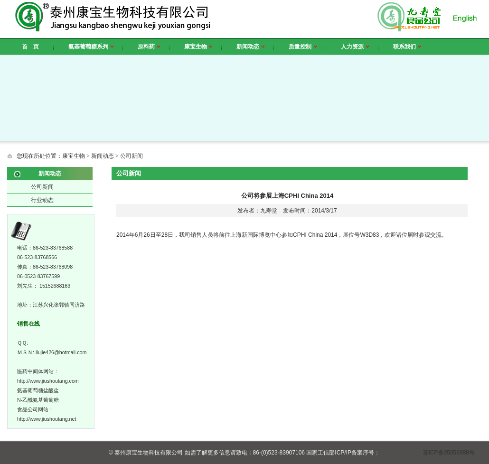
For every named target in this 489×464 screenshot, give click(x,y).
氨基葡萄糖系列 (90, 46)
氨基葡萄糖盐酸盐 (38, 390)
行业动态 (42, 200)
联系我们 (407, 46)
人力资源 (355, 46)
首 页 (30, 46)
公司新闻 (42, 187)
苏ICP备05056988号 (449, 452)
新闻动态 (250, 46)
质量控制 (303, 46)
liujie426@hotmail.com (61, 352)
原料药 (149, 46)
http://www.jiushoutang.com (48, 381)
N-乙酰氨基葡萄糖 (38, 400)
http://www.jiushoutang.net (46, 419)
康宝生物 (198, 46)
